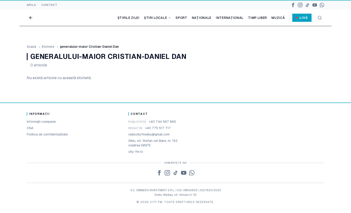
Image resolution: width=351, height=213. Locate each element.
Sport (181, 18)
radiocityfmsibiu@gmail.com (149, 134)
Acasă (31, 46)
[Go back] (31, 18)
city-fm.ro (135, 151)
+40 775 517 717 (158, 128)
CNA (30, 128)
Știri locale (157, 18)
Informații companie (41, 121)
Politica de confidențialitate (47, 134)
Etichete (48, 46)
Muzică (278, 18)
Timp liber (257, 18)
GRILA (31, 5)
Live (302, 18)
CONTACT (49, 5)
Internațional (230, 18)
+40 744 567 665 (162, 121)
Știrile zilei (128, 18)
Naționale (201, 18)
